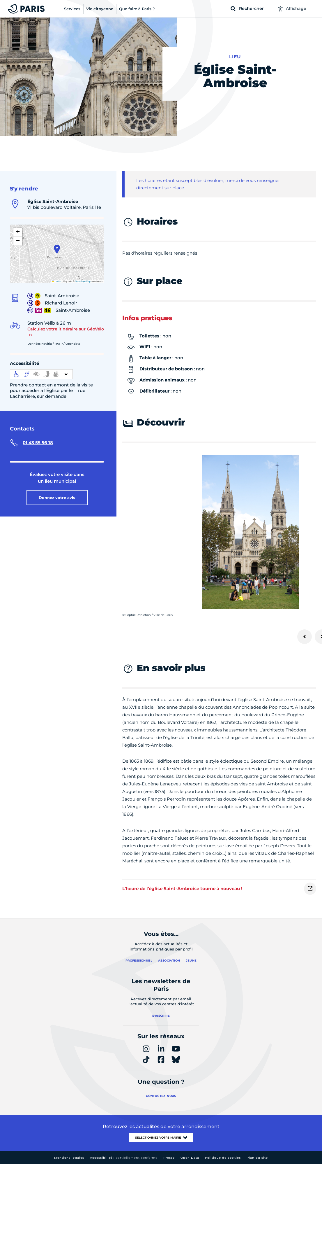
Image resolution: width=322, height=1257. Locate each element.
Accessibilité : (124, 1158)
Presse (169, 1158)
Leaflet (56, 281)
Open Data (190, 1158)
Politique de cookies (223, 1158)
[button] (57, 249)
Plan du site (257, 1158)
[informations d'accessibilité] (41, 374)
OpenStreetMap (83, 281)
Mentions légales (69, 1158)
